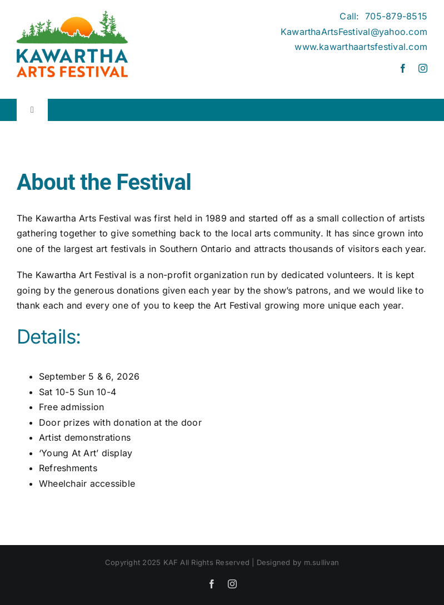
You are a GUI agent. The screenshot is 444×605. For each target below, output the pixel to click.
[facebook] (402, 68)
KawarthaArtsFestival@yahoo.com (354, 31)
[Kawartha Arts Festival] (72, 15)
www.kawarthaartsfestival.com (361, 46)
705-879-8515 (396, 16)
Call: (352, 16)
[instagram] (422, 68)
